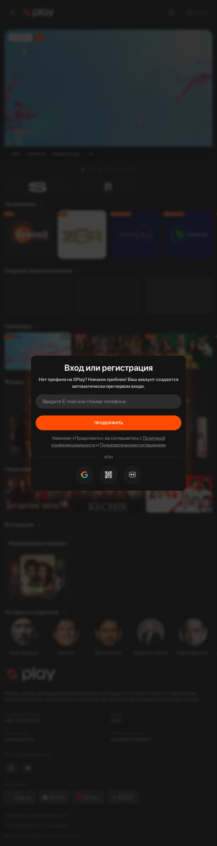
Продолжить (108, 423)
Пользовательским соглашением (133, 445)
